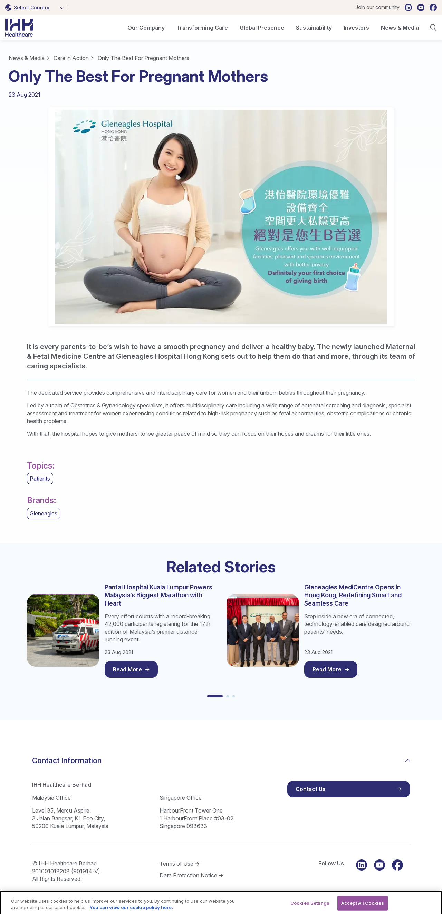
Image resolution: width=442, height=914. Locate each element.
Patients (40, 478)
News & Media (27, 58)
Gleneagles (43, 513)
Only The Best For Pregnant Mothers (143, 58)
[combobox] (36, 7)
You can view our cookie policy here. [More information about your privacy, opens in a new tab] (131, 911)
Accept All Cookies (362, 906)
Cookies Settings (309, 906)
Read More (127, 669)
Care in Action (71, 58)
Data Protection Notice (188, 875)
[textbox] (28, 7)
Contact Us (311, 789)
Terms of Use (176, 863)
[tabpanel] (221, 216)
